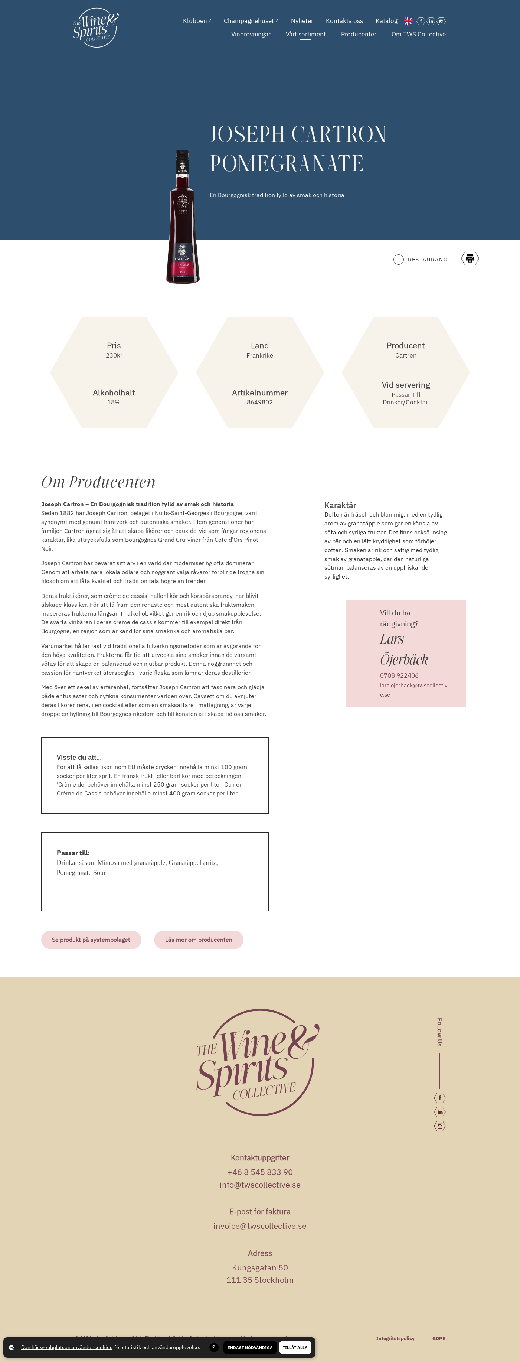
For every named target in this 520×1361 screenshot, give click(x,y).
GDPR (439, 1338)
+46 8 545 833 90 (260, 1171)
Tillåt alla (295, 1347)
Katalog (387, 21)
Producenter (358, 34)
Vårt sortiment (306, 34)
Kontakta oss (344, 21)
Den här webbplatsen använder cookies (66, 1347)
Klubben (197, 21)
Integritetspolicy (395, 1338)
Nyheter (302, 21)
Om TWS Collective (419, 34)
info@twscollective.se (260, 1184)
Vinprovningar (251, 34)
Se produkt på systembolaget (91, 939)
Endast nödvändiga (250, 1347)
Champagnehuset (251, 21)
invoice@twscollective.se (260, 1225)
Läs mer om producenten (199, 939)
